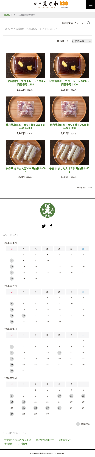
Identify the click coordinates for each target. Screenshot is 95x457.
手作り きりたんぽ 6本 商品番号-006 (69, 170)
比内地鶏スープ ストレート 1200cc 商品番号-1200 (26, 83)
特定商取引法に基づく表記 (17, 440)
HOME (7, 15)
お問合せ (22, 443)
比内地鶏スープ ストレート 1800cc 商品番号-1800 (69, 83)
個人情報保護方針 (45, 440)
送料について (65, 440)
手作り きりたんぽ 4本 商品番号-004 (25, 170)
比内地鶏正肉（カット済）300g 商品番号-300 (69, 126)
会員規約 (8, 443)
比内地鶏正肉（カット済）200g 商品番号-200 (25, 126)
